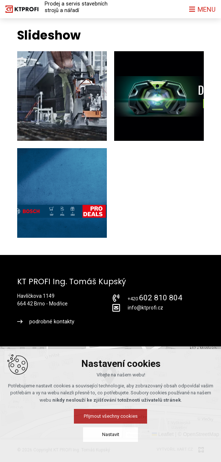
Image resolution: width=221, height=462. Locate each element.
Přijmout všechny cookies (111, 416)
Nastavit (110, 434)
